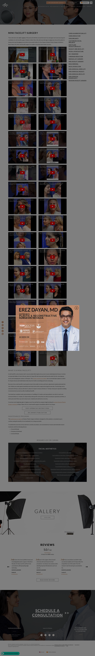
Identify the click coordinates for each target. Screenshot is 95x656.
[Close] (76, 308)
